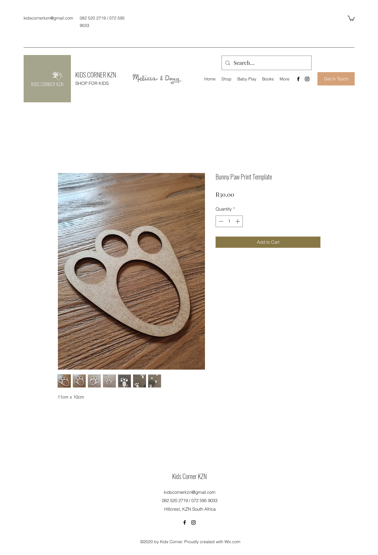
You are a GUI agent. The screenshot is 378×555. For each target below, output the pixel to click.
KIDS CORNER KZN (95, 74)
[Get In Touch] (336, 78)
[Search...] (266, 63)
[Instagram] (307, 79)
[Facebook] (298, 79)
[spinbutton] (229, 221)
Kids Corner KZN (189, 476)
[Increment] (238, 221)
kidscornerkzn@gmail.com (48, 18)
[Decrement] (220, 221)
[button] (351, 18)
